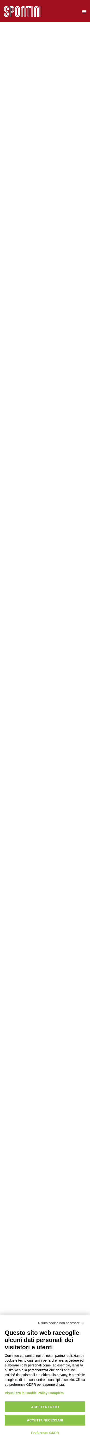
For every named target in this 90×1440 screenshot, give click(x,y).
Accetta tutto (45, 1407)
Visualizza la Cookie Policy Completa (34, 1393)
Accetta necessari (45, 1420)
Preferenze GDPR (45, 1433)
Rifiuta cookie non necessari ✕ (61, 1323)
